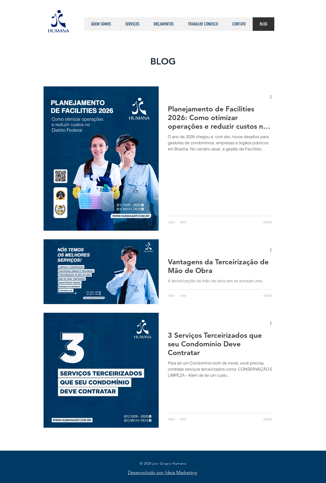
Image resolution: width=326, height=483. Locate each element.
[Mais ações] (272, 97)
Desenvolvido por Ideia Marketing (162, 472)
